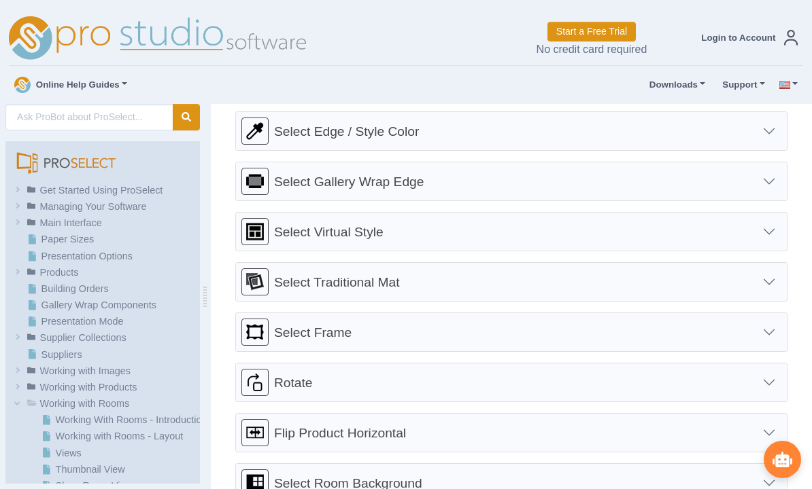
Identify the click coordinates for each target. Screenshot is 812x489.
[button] (746, 38)
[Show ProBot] (781, 458)
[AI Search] (89, 117)
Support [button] (736, 85)
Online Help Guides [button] (67, 85)
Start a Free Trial (591, 31)
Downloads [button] (670, 85)
